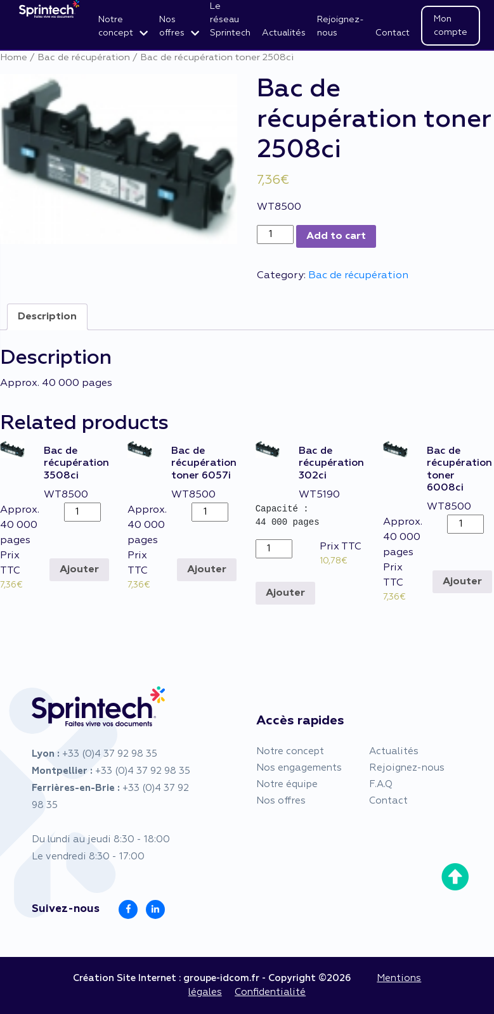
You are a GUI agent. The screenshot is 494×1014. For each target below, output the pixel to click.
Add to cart (336, 236)
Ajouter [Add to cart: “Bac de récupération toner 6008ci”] (462, 582)
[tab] (47, 317)
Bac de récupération (83, 57)
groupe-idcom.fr (221, 978)
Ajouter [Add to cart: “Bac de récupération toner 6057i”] (206, 570)
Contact (392, 33)
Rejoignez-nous (340, 26)
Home (13, 57)
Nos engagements (299, 768)
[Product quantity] (275, 234)
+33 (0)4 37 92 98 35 (109, 754)
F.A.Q (381, 784)
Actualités (284, 33)
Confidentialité (270, 992)
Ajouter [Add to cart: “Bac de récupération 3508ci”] (79, 570)
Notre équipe (287, 784)
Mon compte (450, 26)
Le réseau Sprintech (230, 19)
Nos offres (172, 26)
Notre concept (115, 26)
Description (47, 317)
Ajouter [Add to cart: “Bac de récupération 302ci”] (285, 593)
